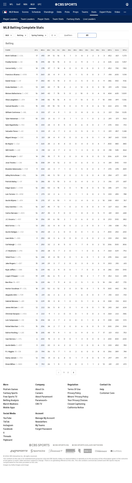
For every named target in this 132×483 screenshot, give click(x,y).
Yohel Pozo (10, 257)
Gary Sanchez (11, 207)
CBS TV (38, 404)
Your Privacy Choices (78, 400)
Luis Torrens (10, 194)
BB (97, 50)
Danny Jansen (11, 358)
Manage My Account (45, 418)
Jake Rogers (11, 263)
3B (69, 50)
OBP (109, 50)
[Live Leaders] (89, 19)
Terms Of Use (74, 389)
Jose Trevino (11, 163)
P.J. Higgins (10, 351)
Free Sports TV (10, 396)
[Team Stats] (58, 19)
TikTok (6, 421)
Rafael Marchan (12, 326)
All (87, 35)
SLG (117, 50)
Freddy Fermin (11, 62)
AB (48, 50)
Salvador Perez (12, 131)
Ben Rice (9, 282)
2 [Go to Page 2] (68, 372)
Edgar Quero (11, 188)
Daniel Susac (11, 81)
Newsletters (41, 421)
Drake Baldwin (11, 87)
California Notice (76, 407)
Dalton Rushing (12, 333)
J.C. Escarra (10, 219)
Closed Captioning (76, 404)
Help (102, 389)
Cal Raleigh (10, 244)
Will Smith (10, 150)
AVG (42, 50)
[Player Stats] (43, 19)
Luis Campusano (12, 320)
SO (103, 50)
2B (63, 50)
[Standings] (48, 12)
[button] (125, 12)
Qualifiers (68, 35)
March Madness (10, 404)
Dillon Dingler (11, 156)
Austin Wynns (11, 200)
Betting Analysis (11, 400)
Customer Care (107, 393)
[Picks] (67, 12)
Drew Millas (10, 364)
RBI (80, 50)
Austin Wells (11, 345)
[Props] (75, 12)
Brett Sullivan (11, 56)
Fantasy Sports (10, 393)
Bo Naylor (9, 144)
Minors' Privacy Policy (78, 396)
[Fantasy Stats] (73, 19)
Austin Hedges (11, 232)
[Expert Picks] (105, 12)
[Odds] (59, 12)
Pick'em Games (10, 389)
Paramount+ (41, 400)
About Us (39, 389)
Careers (39, 393)
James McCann (11, 307)
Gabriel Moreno (12, 301)
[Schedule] (36, 12)
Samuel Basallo (12, 106)
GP (36, 50)
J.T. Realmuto (11, 251)
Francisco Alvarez (13, 74)
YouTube (7, 418)
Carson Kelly (11, 68)
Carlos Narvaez (12, 213)
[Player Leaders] (10, 19)
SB (86, 50)
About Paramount (43, 396)
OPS (125, 50)
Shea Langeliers (12, 100)
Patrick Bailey (11, 181)
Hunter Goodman (12, 288)
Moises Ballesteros (13, 93)
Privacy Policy (74, 393)
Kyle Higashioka (12, 125)
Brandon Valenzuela (13, 169)
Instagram (8, 425)
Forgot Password (43, 429)
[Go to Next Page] (73, 372)
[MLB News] (14, 12)
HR (75, 50)
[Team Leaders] (27, 19)
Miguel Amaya (11, 137)
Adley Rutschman (13, 175)
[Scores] (25, 12)
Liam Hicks (10, 238)
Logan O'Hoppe (12, 276)
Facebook (7, 429)
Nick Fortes (10, 225)
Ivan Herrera (10, 339)
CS (92, 50)
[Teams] (85, 12)
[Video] (117, 12)
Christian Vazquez (13, 314)
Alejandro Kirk (11, 295)
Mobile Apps (9, 407)
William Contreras (13, 112)
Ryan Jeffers (11, 270)
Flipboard (7, 440)
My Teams (40, 425)
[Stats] (94, 12)
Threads (7, 436)
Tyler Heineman (12, 118)
